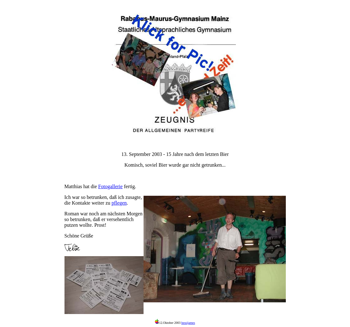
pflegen (119, 203)
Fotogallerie (110, 186)
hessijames (188, 322)
